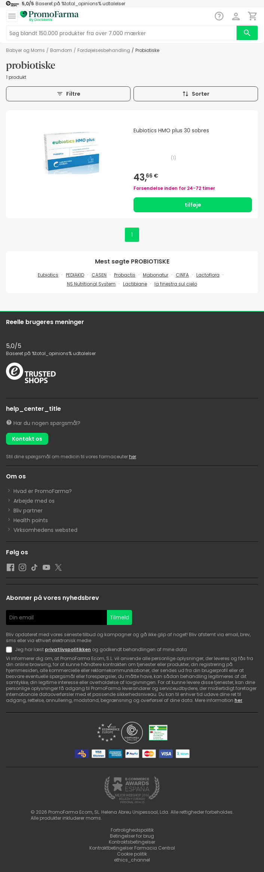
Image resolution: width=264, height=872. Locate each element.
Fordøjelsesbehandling (103, 50)
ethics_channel (132, 860)
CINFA (182, 275)
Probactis (124, 275)
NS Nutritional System (91, 284)
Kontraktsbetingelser (132, 842)
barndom (61, 50)
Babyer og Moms (25, 50)
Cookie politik (132, 854)
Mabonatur (155, 275)
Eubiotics (48, 275)
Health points (30, 520)
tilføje (193, 205)
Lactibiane (135, 284)
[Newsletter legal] (10, 650)
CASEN (99, 275)
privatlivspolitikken (68, 649)
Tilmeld (119, 617)
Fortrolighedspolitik (132, 830)
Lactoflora (208, 275)
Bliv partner (28, 510)
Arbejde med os (34, 501)
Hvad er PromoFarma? (42, 491)
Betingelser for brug (132, 836)
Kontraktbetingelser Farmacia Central (132, 848)
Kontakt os (27, 439)
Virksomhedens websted (45, 530)
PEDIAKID (75, 275)
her (132, 456)
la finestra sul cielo (175, 284)
